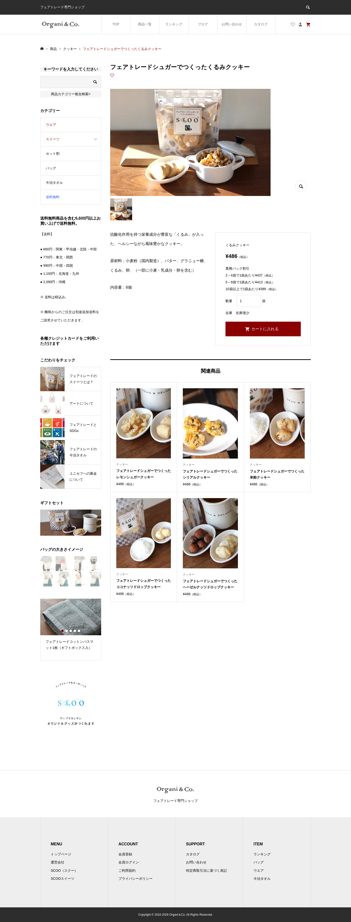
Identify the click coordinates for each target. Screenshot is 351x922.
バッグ (51, 168)
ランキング (173, 24)
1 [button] (62, 631)
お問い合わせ (232, 24)
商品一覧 (145, 24)
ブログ (203, 24)
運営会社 (57, 862)
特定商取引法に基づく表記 (206, 870)
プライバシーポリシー (135, 879)
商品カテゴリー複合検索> (70, 94)
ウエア (51, 125)
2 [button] (67, 631)
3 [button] (71, 631)
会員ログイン (128, 862)
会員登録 (125, 854)
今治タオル (54, 182)
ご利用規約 (127, 870)
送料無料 (52, 197)
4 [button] (75, 631)
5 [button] (79, 631)
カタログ (261, 24)
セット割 (52, 153)
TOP (115, 24)
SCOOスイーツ (62, 879)
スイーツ (52, 139)
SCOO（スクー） (64, 870)
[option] (70, 626)
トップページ (61, 854)
